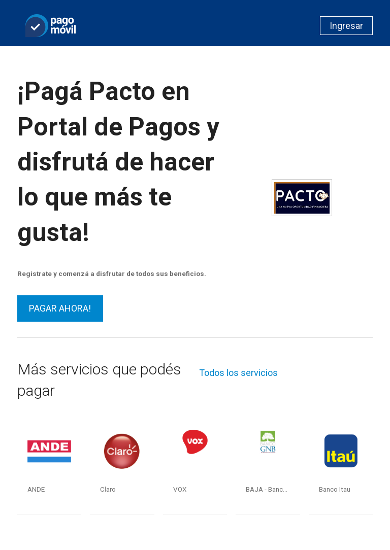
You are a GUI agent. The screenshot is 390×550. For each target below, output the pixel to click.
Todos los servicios (238, 372)
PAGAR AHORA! (60, 308)
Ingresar (346, 25)
